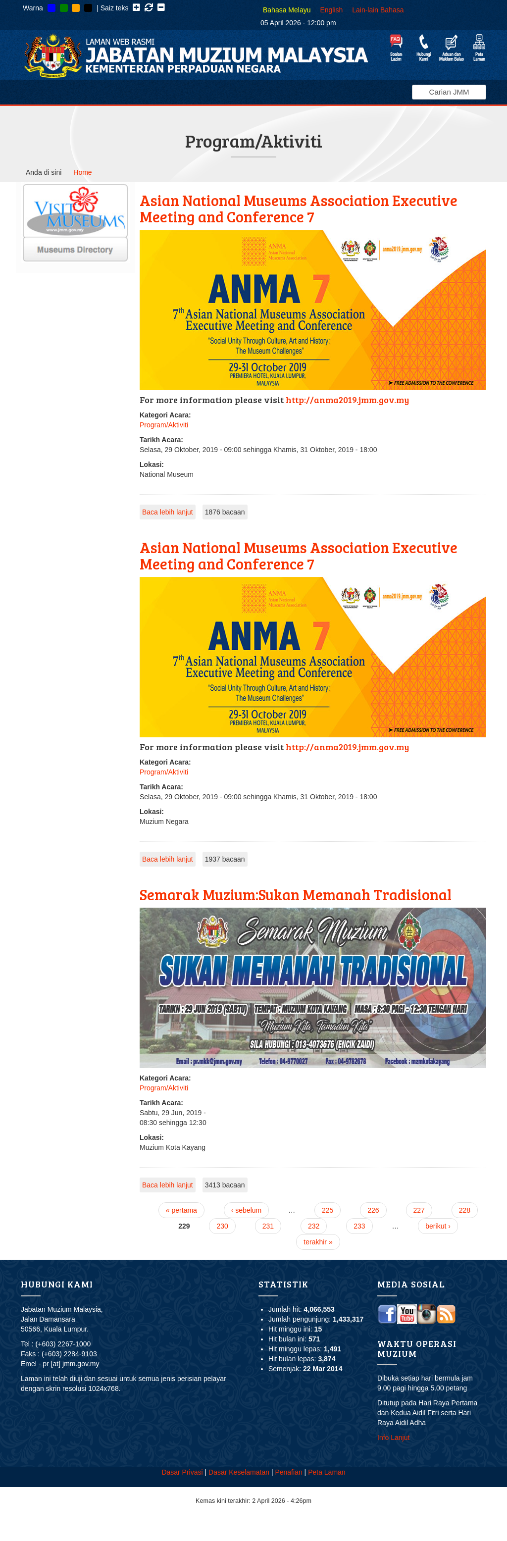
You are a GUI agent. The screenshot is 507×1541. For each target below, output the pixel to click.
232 (313, 1226)
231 (268, 1226)
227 (419, 1210)
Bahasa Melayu (287, 10)
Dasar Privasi (182, 1472)
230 (222, 1226)
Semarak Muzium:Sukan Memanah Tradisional (296, 894)
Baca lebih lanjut (167, 512)
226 (373, 1210)
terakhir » (318, 1242)
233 (359, 1226)
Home (82, 172)
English (331, 10)
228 (464, 1210)
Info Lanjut (393, 1437)
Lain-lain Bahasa (378, 10)
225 (327, 1210)
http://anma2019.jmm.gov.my (347, 400)
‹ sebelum (246, 1210)
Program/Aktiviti (164, 425)
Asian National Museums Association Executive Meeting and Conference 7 (298, 208)
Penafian (288, 1472)
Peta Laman (327, 1472)
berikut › (438, 1226)
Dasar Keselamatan (238, 1472)
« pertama (181, 1210)
